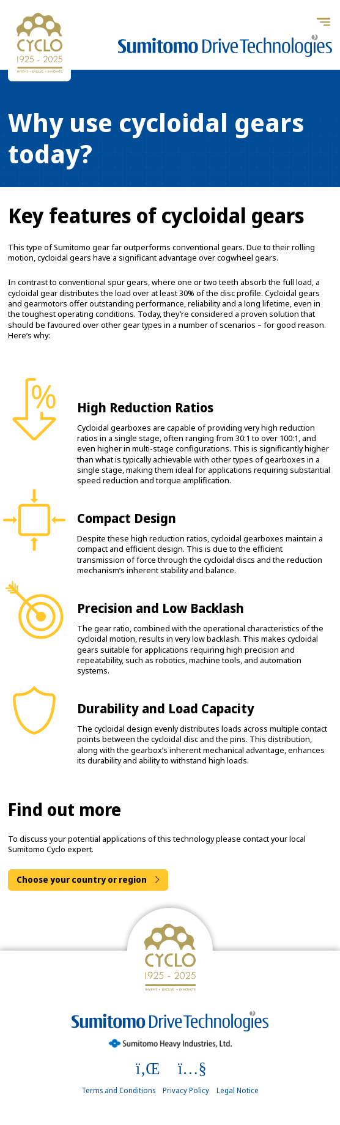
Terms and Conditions (118, 1090)
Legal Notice (237, 1090)
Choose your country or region (82, 880)
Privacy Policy (186, 1090)
